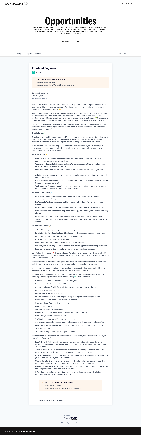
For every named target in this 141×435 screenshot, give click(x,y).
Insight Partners (67, 124)
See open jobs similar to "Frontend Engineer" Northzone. (55, 85)
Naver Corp (79, 124)
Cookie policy (74, 423)
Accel (58, 124)
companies (34, 54)
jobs (19, 54)
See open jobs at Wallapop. (46, 82)
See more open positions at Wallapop (51, 400)
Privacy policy (65, 423)
